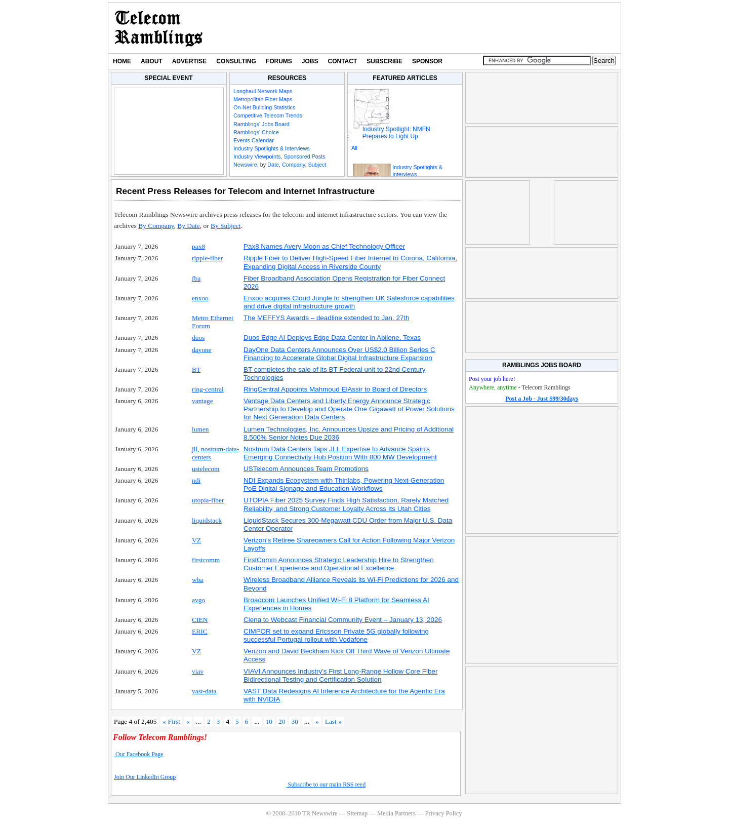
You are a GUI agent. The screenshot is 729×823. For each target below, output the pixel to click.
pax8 (198, 246)
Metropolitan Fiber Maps (262, 99)
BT (196, 369)
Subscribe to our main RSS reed (326, 784)
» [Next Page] (317, 721)
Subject (317, 165)
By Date (188, 225)
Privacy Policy (443, 813)
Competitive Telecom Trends (267, 115)
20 (281, 721)
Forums (279, 61)
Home (122, 61)
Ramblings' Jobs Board (261, 124)
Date (273, 165)
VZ (196, 540)
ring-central (208, 389)
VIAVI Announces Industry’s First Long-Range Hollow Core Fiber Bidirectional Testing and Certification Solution (340, 675)
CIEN (200, 619)
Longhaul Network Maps (262, 91)
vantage (202, 401)
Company (293, 165)
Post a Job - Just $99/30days (541, 398)
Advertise (189, 61)
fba (196, 278)
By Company (156, 225)
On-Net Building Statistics (264, 107)
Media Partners (396, 813)
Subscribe (384, 61)
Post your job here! (492, 378)
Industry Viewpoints (256, 156)
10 (269, 721)
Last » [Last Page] (333, 721)
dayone (202, 350)
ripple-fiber (207, 258)
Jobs (310, 61)
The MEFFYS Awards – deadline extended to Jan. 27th (327, 318)
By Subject (225, 225)
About (152, 61)
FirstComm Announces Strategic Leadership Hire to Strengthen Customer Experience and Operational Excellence (339, 564)
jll (194, 449)
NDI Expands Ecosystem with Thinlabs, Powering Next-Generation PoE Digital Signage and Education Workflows (344, 484)
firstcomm (206, 560)
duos (198, 337)
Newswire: (246, 165)
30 (294, 721)
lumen (200, 429)
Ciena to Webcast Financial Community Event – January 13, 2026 (343, 619)
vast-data (204, 691)
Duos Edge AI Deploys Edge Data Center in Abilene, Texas (332, 337)
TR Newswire (158, 28)
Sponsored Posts (304, 156)
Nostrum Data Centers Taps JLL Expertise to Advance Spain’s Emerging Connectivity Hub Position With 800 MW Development (340, 453)
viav (198, 671)
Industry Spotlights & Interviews (271, 148)
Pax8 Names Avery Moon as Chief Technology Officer (324, 246)
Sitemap (357, 813)
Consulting (236, 61)
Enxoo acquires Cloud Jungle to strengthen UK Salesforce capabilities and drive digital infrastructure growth (349, 302)
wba (197, 579)
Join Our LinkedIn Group (145, 776)
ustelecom (205, 469)
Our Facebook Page (139, 754)
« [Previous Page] (188, 721)
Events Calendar (253, 140)
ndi (196, 480)
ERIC (200, 631)
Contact (342, 61)
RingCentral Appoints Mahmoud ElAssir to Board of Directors (335, 389)
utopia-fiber (208, 500)
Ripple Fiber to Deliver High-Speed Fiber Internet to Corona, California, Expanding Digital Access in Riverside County (350, 262)
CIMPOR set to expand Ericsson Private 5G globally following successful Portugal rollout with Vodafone (336, 635)
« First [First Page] (171, 721)
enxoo (200, 298)
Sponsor (427, 61)
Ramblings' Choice (256, 132)
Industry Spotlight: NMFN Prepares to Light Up (396, 133)
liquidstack (207, 520)
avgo (198, 600)
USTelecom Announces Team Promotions (306, 469)
